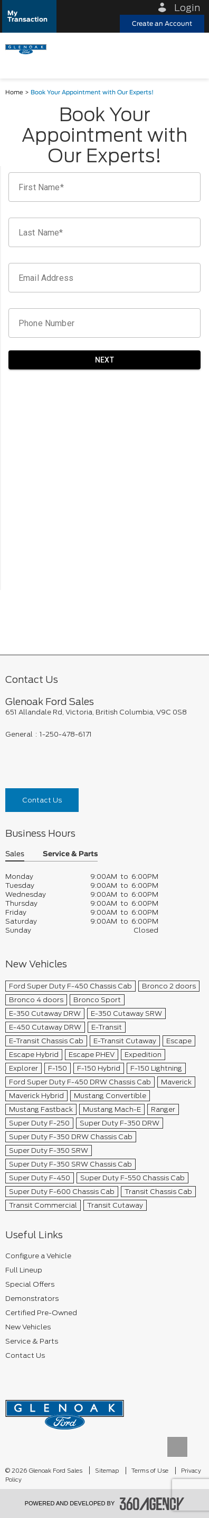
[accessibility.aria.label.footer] (152, 1503)
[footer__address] (104, 712)
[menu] (190, 48)
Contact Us (42, 800)
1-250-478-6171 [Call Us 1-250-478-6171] (66, 734)
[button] (29, 16)
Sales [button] (14, 854)
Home (14, 92)
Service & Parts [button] (70, 854)
